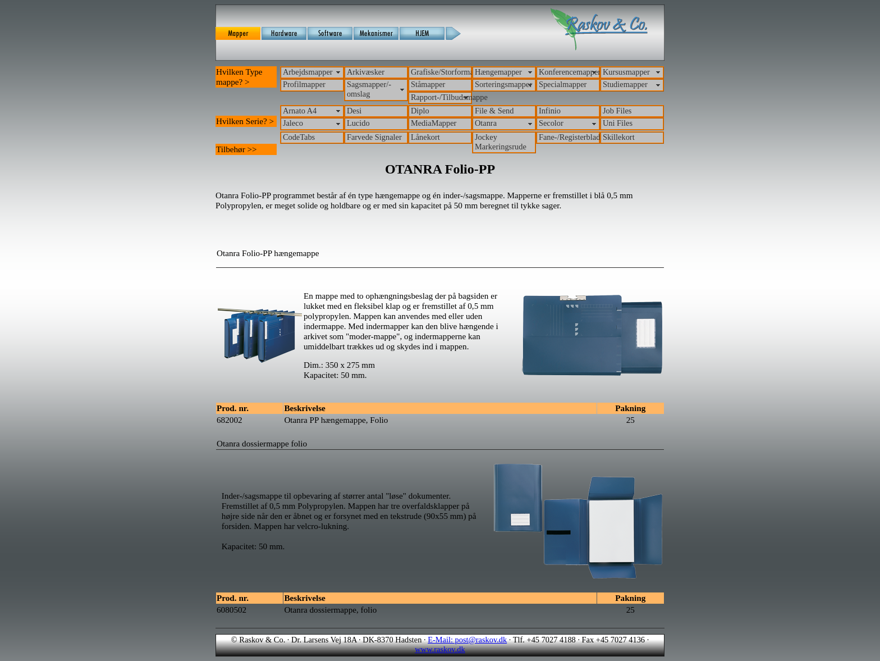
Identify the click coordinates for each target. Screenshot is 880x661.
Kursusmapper (626, 71)
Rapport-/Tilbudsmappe (441, 97)
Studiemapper (625, 84)
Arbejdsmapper (308, 71)
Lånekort (425, 137)
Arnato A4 (300, 110)
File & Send (494, 110)
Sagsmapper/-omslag (369, 89)
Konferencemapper (569, 71)
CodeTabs (299, 137)
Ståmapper (428, 84)
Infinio (550, 110)
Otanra (486, 122)
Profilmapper (304, 84)
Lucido (358, 122)
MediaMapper (434, 122)
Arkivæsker (365, 71)
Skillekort (619, 137)
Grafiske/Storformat (441, 71)
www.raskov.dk (440, 649)
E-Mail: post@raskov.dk (467, 639)
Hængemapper (498, 71)
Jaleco (293, 122)
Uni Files (617, 122)
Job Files (617, 110)
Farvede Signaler (374, 137)
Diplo (420, 110)
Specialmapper (563, 84)
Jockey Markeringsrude (500, 142)
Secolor (551, 122)
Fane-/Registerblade (569, 137)
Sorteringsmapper (503, 84)
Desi (354, 110)
